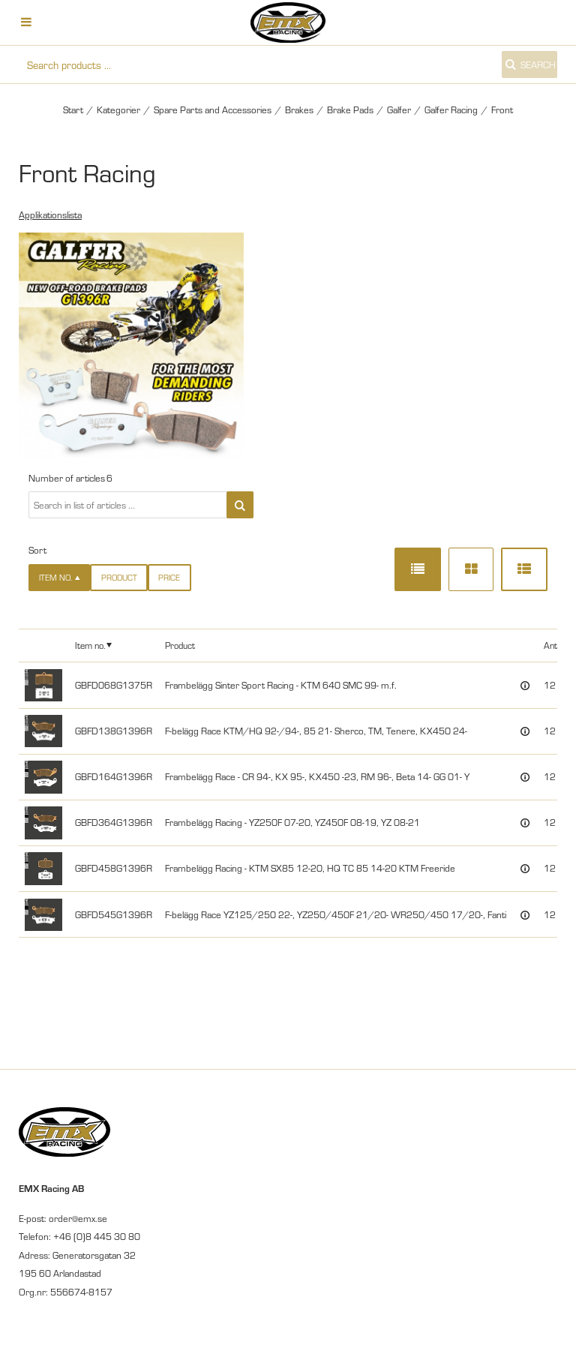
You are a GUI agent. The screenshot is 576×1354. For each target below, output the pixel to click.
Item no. (90, 644)
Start (73, 109)
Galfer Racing (451, 109)
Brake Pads (350, 109)
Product (119, 577)
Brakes (299, 109)
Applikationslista (50, 214)
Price (169, 577)
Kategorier (118, 109)
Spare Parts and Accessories (213, 109)
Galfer (399, 109)
